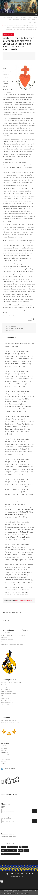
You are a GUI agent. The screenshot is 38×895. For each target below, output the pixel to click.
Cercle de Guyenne (6, 700)
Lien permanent (11, 326)
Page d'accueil (32, 22)
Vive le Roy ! (4, 684)
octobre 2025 (4, 757)
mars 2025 (4, 766)
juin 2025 (3, 761)
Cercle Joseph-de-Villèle (7, 702)
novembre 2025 (5, 754)
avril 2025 (3, 763)
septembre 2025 (5, 759)
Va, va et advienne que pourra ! (9, 642)
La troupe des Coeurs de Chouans (10, 722)
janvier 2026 (4, 752)
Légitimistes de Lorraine (19, 873)
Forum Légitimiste (6, 687)
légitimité (26, 850)
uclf (20, 847)
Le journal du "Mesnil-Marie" (8, 720)
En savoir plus (22, 893)
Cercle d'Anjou (5, 698)
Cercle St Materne (5, 689)
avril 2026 (3, 746)
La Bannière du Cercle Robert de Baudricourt (12, 644)
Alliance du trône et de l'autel (8, 705)
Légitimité (3, 637)
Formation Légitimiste (7, 639)
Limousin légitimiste (6, 691)
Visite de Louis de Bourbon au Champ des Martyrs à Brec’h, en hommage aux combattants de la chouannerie (18, 44)
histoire (4, 847)
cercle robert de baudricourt (9, 850)
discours (11, 328)
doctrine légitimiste (12, 847)
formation (25, 847)
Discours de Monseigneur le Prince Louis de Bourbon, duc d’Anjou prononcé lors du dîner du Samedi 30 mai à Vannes (20, 18)
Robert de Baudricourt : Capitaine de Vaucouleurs (14, 635)
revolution (11, 854)
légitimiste (4, 854)
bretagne (21, 328)
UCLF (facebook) (5, 696)
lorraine (20, 850)
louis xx (18, 854)
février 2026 (4, 750)
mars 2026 (4, 748)
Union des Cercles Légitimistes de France (11, 682)
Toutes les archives (9, 769)
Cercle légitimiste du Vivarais (8, 693)
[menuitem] (19, 18)
